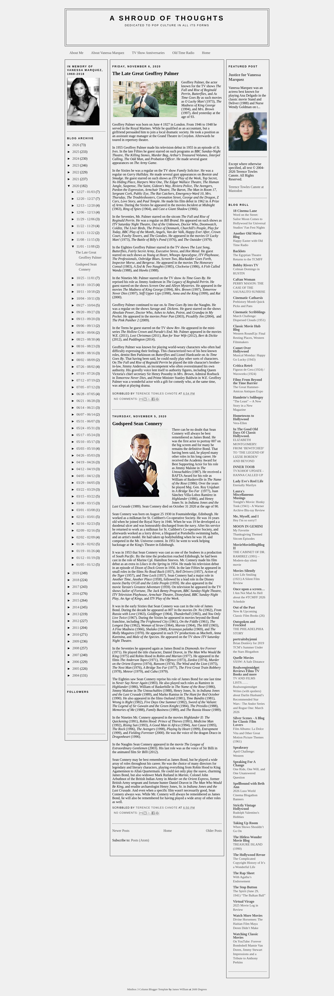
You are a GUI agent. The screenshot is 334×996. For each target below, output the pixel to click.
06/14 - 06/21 (86, 407)
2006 (76, 662)
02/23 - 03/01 (86, 517)
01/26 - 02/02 (86, 544)
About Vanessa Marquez (107, 53)
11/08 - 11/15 (85, 239)
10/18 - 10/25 (86, 285)
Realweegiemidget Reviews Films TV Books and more (246, 671)
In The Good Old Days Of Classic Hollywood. (245, 432)
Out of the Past (244, 607)
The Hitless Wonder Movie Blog (247, 838)
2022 (76, 172)
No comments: (126, 398)
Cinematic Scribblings (249, 312)
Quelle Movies (243, 658)
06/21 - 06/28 (86, 401)
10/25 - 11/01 (86, 278)
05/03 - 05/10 (86, 448)
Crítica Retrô (242, 365)
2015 (76, 600)
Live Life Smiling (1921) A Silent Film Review (246, 579)
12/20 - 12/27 (86, 198)
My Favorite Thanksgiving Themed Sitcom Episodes (247, 534)
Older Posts (214, 830)
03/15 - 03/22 (86, 496)
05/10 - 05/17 (86, 442)
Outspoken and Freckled (244, 623)
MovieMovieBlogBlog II (249, 546)
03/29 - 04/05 (86, 482)
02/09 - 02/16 (86, 530)
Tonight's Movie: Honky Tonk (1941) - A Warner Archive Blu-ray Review (249, 506)
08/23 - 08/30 (86, 339)
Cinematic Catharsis (248, 298)
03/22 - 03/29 (86, 489)
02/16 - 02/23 (86, 523)
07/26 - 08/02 (86, 366)
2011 (76, 627)
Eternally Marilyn (244, 485)
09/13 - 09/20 (86, 319)
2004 (76, 675)
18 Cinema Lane (245, 211)
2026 (76, 145)
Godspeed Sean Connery (137, 423)
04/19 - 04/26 (86, 462)
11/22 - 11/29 (85, 226)
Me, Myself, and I (246, 516)
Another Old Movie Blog (247, 235)
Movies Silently (244, 571)
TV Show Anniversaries (148, 53)
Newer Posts (120, 830)
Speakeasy (240, 747)
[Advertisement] (167, 37)
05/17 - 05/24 (86, 435)
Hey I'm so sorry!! (245, 520)
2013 (76, 614)
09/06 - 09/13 (86, 326)
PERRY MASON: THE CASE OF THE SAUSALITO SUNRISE (249, 287)
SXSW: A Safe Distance (248, 661)
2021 (76, 179)
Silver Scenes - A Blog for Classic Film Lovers (248, 721)
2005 (76, 668)
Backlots (239, 251)
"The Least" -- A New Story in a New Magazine (247, 405)
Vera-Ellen (240, 423)
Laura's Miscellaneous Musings (243, 494)
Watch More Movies (247, 915)
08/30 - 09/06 (86, 332)
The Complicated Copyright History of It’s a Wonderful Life (249, 863)
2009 (76, 641)
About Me (76, 53)
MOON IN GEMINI (248, 526)
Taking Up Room (245, 823)
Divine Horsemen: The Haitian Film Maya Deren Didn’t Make (248, 924)
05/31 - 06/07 (86, 421)
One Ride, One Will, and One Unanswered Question (249, 773)
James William (180, 989)
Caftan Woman (244, 279)
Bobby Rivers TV (245, 265)
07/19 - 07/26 (86, 373)
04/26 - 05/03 (86, 455)
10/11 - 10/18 (86, 291)
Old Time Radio (183, 53)
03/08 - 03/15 (86, 503)
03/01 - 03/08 (86, 510)
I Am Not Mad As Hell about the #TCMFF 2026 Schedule (249, 597)
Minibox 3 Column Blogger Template (148, 989)
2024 (76, 158)
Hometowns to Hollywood (243, 417)
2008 (76, 648)
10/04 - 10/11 (86, 298)
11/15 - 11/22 (85, 233)
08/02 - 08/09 (86, 360)
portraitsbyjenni (245, 639)
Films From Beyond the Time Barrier (247, 381)
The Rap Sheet (243, 873)
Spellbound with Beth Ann (249, 785)
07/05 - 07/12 (86, 387)
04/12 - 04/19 (86, 469)
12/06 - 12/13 (86, 212)
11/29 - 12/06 (86, 219)
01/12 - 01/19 (86, 558)
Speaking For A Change (244, 763)
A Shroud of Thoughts (166, 18)
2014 (76, 607)
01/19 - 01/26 (86, 551)
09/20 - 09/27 (86, 312)
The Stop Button (245, 887)
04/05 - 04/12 (86, 476)
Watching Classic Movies (245, 935)
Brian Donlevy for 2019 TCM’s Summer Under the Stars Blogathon (248, 647)
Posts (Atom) (140, 840)
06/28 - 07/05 (86, 394)
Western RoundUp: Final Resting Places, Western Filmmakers (249, 338)
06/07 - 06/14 (86, 414)
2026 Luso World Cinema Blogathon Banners (245, 795)
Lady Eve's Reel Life (248, 481)
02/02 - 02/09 (86, 537)
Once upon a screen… (249, 589)
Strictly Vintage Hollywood (244, 806)
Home (206, 53)
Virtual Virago (243, 901)
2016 (76, 593)
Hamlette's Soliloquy (248, 397)
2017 (76, 587)
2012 (76, 621)
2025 (76, 152)
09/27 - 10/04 (86, 305)
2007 (76, 655)
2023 (76, 165)
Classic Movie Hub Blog (247, 327)
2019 (76, 573)
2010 (76, 634)
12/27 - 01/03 (86, 192)
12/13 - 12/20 (86, 205)
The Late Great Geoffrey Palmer (145, 73)
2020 (76, 186)
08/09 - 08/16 (86, 353)
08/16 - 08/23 (86, 346)
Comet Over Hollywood (242, 349)
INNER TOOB (244, 467)
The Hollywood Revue (249, 855)
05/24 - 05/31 (86, 428)
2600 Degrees (199, 989)
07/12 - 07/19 (86, 380)
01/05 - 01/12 (86, 564)
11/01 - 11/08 (85, 246)
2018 (76, 580)
